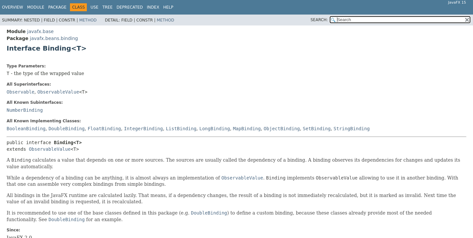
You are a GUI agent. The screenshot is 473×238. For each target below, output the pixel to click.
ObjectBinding (282, 128)
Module (35, 7)
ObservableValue (58, 92)
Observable (20, 92)
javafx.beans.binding (54, 38)
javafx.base (40, 31)
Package (57, 7)
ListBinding (181, 128)
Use (94, 7)
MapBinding (247, 128)
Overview (12, 7)
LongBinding (214, 128)
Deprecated (130, 7)
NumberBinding (25, 110)
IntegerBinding (143, 128)
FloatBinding (104, 128)
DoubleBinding (67, 128)
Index (153, 7)
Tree (107, 7)
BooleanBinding (26, 128)
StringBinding (352, 128)
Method (88, 20)
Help (168, 7)
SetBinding (316, 128)
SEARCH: (319, 20)
